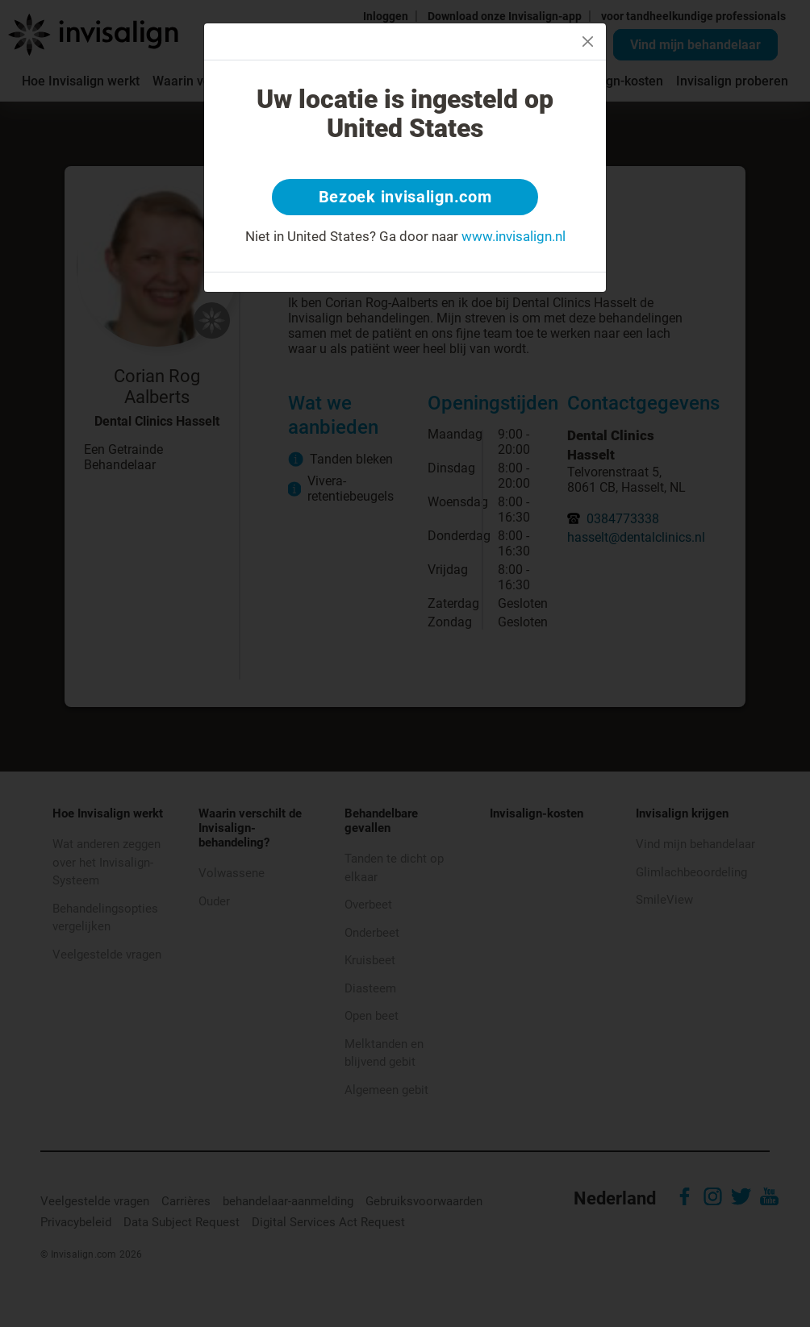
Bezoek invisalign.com (405, 197)
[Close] (587, 41)
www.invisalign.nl (513, 237)
